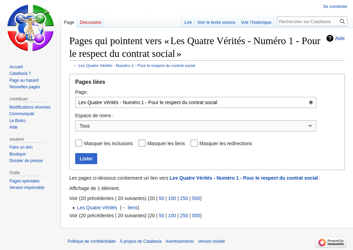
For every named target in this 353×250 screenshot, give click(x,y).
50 (161, 198)
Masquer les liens (166, 143)
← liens (130, 207)
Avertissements (179, 241)
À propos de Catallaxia (140, 241)
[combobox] (195, 102)
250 (184, 198)
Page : (82, 92)
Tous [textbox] (85, 126)
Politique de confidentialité (91, 241)
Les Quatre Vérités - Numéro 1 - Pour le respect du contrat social (137, 65)
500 (196, 198)
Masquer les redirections (226, 143)
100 (172, 198)
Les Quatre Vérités (97, 207)
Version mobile (211, 241)
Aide (340, 38)
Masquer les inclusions (108, 143)
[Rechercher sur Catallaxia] (312, 21)
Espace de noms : (94, 115)
